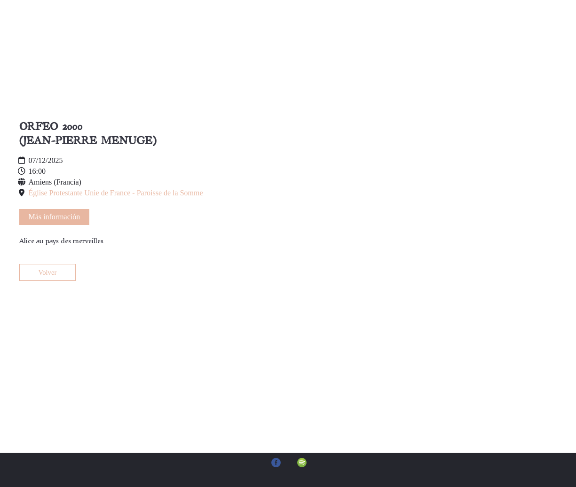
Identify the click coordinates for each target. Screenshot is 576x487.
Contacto (364, 32)
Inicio (154, 32)
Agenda (259, 32)
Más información (54, 217)
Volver (48, 272)
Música (310, 32)
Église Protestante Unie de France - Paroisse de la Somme (116, 193)
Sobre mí (205, 32)
